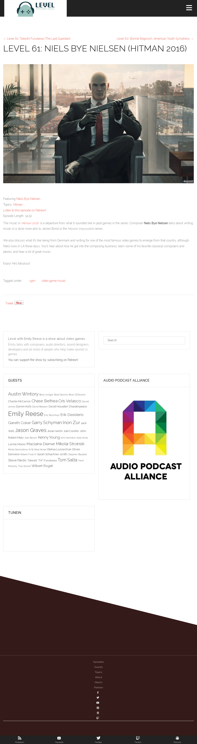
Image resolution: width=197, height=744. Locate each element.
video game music (54, 280)
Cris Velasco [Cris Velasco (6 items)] (69, 400)
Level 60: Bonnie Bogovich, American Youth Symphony (155, 38)
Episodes (98, 661)
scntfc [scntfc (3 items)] (64, 454)
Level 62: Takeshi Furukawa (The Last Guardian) (37, 38)
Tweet (9, 303)
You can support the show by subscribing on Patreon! (43, 360)
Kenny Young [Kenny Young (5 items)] (49, 437)
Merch (98, 682)
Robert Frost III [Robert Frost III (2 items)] (28, 454)
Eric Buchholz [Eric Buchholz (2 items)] (51, 415)
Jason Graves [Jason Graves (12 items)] (30, 430)
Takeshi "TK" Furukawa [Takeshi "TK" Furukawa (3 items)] (42, 460)
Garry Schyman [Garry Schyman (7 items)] (47, 422)
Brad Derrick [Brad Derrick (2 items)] (61, 394)
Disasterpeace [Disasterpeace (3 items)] (78, 406)
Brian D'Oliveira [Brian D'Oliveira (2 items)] (77, 394)
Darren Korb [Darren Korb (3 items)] (23, 406)
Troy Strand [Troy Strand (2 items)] (24, 466)
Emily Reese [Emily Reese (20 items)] (25, 413)
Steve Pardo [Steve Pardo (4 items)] (17, 460)
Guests (98, 667)
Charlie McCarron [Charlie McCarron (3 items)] (19, 401)
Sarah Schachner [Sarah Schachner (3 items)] (48, 454)
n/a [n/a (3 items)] (31, 449)
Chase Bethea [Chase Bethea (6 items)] (45, 400)
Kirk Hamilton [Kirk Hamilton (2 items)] (68, 437)
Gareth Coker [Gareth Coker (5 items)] (19, 423)
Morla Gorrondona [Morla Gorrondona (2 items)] (18, 449)
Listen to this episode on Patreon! (24, 210)
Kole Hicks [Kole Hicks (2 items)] (82, 437)
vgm (32, 280)
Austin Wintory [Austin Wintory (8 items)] (23, 394)
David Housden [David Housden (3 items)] (58, 406)
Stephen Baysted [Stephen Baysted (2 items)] (77, 454)
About (98, 677)
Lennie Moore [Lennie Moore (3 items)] (17, 444)
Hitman (18, 204)
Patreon (98, 687)
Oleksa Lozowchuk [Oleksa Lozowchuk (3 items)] (59, 449)
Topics (98, 672)
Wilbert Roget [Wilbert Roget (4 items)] (42, 466)
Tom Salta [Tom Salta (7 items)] (67, 459)
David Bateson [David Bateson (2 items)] (40, 406)
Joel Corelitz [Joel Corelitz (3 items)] (71, 431)
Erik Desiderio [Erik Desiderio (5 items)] (72, 415)
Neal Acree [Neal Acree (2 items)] (40, 449)
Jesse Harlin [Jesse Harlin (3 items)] (55, 431)
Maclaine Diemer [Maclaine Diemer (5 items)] (40, 444)
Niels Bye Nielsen (28, 199)
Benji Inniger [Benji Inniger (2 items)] (46, 394)
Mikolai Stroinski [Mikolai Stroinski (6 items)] (70, 443)
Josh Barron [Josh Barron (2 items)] (31, 437)
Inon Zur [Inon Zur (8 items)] (71, 422)
